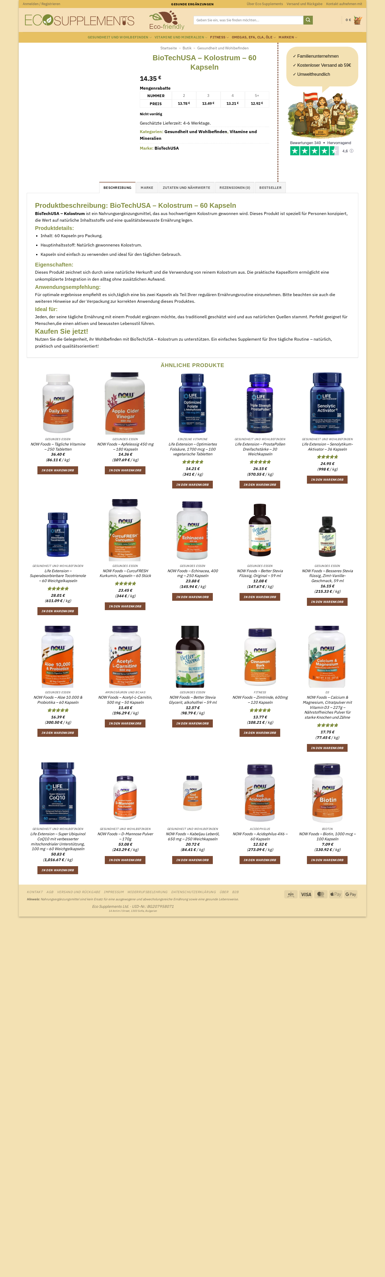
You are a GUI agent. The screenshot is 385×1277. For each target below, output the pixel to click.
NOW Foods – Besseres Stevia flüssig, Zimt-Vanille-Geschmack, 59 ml (327, 575)
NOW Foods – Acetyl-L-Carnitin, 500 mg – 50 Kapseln (125, 700)
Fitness (219, 37)
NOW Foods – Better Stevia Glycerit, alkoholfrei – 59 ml (193, 700)
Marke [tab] (147, 187)
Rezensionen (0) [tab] (235, 187)
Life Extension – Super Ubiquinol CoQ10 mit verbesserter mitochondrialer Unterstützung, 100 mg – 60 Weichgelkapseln (57, 841)
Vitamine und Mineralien (181, 37)
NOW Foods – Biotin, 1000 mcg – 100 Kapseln (327, 836)
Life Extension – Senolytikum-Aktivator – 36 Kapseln (327, 447)
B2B (235, 892)
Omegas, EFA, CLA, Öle (254, 37)
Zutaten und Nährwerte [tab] (186, 187)
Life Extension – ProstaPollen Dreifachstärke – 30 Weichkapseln (260, 449)
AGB (49, 892)
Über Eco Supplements (265, 4)
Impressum (114, 892)
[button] (41, 4)
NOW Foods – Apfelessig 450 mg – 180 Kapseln (125, 447)
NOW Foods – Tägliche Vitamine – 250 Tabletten (57, 447)
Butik (187, 48)
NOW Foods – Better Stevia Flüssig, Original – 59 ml (260, 573)
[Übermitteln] (308, 20)
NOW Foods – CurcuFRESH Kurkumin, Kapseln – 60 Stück (125, 573)
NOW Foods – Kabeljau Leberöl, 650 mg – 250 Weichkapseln (193, 836)
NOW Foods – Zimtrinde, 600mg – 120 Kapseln (260, 700)
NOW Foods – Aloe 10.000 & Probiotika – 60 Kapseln (57, 700)
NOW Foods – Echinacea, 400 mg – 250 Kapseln (192, 573)
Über (224, 892)
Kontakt (35, 892)
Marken (288, 37)
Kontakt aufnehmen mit (344, 4)
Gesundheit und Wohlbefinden (120, 37)
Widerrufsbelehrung (147, 892)
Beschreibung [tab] (117, 187)
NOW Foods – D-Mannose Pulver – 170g (125, 836)
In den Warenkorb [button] (57, 470)
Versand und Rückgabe (304, 4)
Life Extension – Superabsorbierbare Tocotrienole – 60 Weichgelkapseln (58, 575)
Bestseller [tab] (270, 187)
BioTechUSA (167, 148)
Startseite (168, 48)
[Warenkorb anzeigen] (354, 20)
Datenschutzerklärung (193, 892)
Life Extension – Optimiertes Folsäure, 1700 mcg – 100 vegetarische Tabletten (192, 449)
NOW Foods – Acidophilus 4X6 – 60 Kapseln (260, 836)
